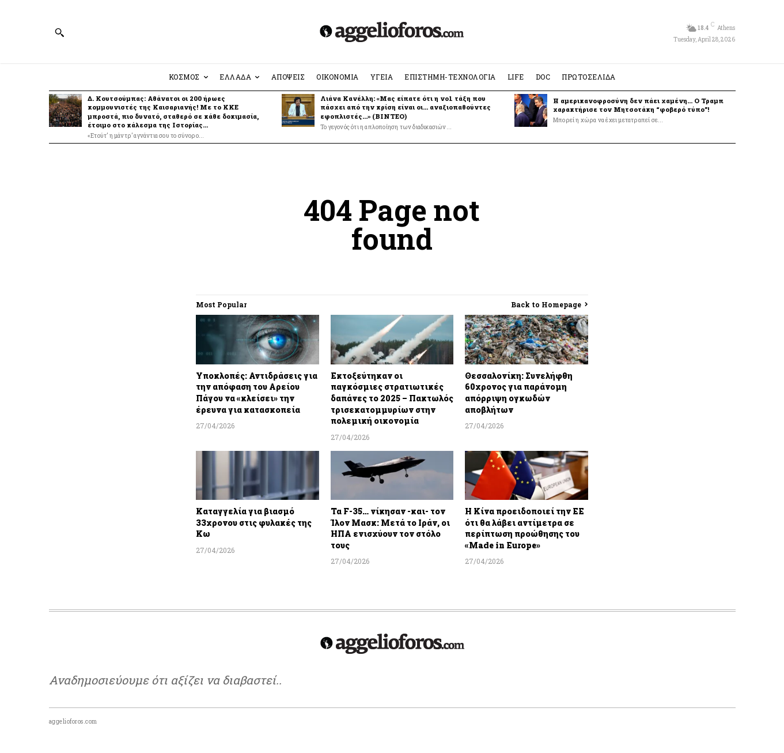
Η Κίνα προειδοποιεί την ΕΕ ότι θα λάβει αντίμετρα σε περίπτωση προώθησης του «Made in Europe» (524, 528)
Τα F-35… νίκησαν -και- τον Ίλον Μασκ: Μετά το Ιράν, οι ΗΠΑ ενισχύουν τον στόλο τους (390, 528)
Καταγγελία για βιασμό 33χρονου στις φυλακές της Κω (254, 522)
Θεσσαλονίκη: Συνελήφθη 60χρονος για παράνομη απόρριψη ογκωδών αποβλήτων (519, 392)
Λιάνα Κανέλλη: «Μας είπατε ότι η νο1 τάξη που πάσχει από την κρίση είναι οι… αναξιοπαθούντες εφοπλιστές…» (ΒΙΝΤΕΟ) (405, 107)
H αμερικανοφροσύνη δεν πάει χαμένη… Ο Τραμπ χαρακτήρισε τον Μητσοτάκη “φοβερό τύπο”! (638, 105)
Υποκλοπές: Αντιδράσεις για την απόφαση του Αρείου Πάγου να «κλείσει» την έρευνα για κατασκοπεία (256, 392)
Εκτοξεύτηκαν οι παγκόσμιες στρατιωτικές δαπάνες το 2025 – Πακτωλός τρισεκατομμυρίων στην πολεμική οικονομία (392, 398)
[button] (59, 32)
